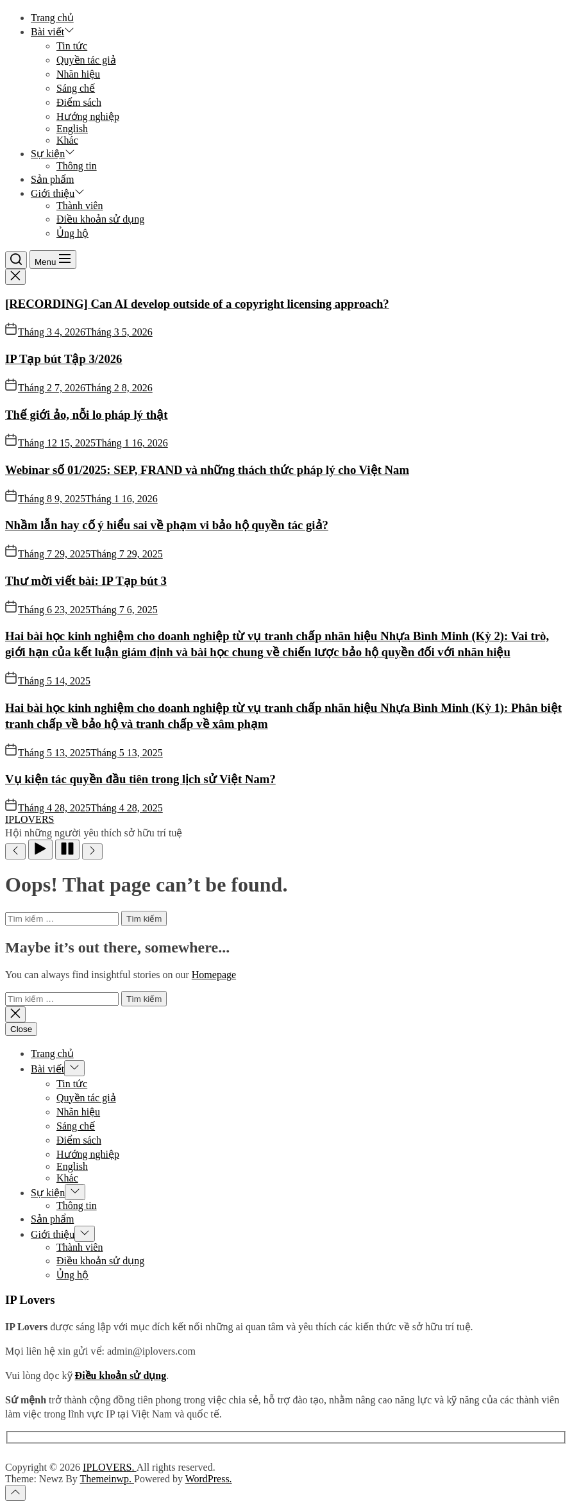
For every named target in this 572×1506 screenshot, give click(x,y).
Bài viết (52, 31)
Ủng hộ (72, 233)
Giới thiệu (58, 193)
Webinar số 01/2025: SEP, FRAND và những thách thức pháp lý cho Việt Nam (207, 470)
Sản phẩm (52, 179)
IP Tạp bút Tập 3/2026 (63, 359)
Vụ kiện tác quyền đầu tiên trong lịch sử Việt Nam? (140, 779)
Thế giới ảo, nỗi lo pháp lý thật (86, 414)
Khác (67, 140)
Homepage (214, 974)
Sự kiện (53, 153)
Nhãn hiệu (78, 74)
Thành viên (79, 205)
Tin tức (71, 45)
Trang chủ (52, 17)
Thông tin (76, 165)
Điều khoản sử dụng (100, 219)
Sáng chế (75, 88)
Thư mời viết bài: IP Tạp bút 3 (86, 581)
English (72, 128)
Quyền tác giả (86, 60)
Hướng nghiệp (87, 116)
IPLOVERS (29, 819)
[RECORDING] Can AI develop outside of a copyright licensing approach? (197, 303)
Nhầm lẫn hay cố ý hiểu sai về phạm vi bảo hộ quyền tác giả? (166, 525)
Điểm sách (78, 102)
